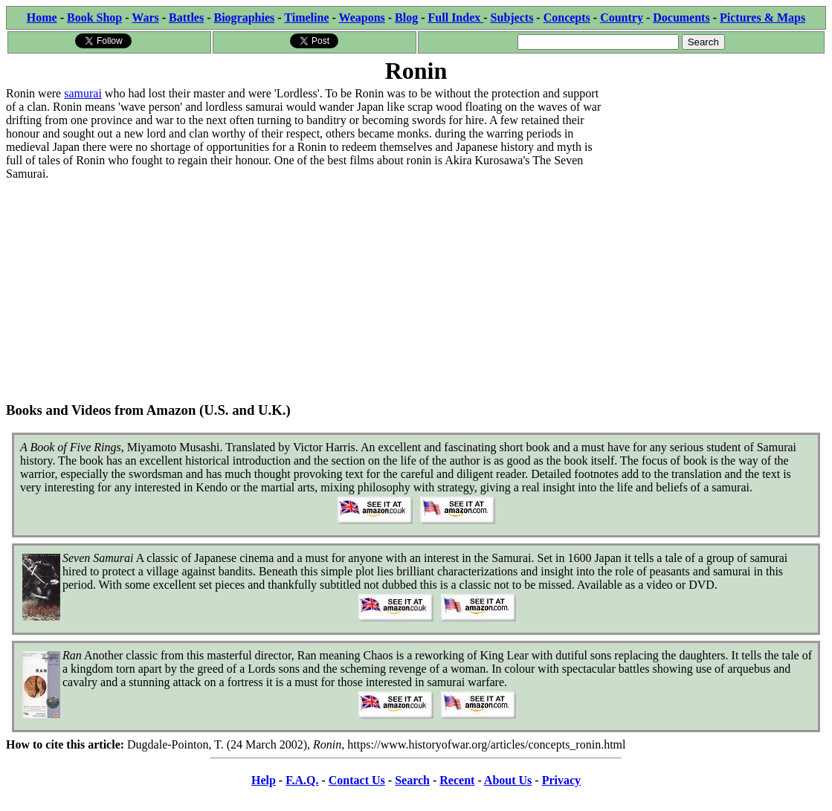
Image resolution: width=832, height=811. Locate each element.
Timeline (306, 17)
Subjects (512, 17)
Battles (186, 17)
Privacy (561, 780)
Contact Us (357, 780)
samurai (83, 93)
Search (412, 780)
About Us (508, 780)
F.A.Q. (302, 780)
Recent (456, 780)
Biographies (243, 17)
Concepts (567, 17)
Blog (406, 17)
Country (621, 17)
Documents (681, 17)
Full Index (456, 17)
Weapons (362, 17)
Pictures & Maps (762, 17)
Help (263, 780)
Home (42, 17)
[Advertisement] (714, 180)
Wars (145, 17)
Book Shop (94, 17)
